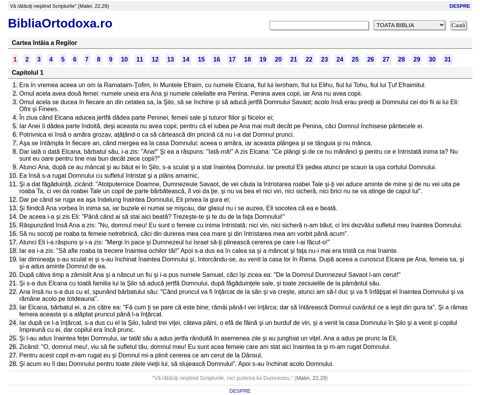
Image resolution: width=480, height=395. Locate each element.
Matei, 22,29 (311, 378)
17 (232, 59)
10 (124, 59)
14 (186, 59)
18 (247, 59)
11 (139, 59)
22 (309, 59)
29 (416, 59)
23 (324, 59)
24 (340, 59)
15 (201, 59)
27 (386, 59)
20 (278, 59)
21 (293, 59)
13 (170, 59)
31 (447, 59)
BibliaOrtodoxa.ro (60, 23)
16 (216, 59)
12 (155, 59)
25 (355, 59)
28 (401, 59)
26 (370, 59)
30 (432, 59)
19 (263, 59)
